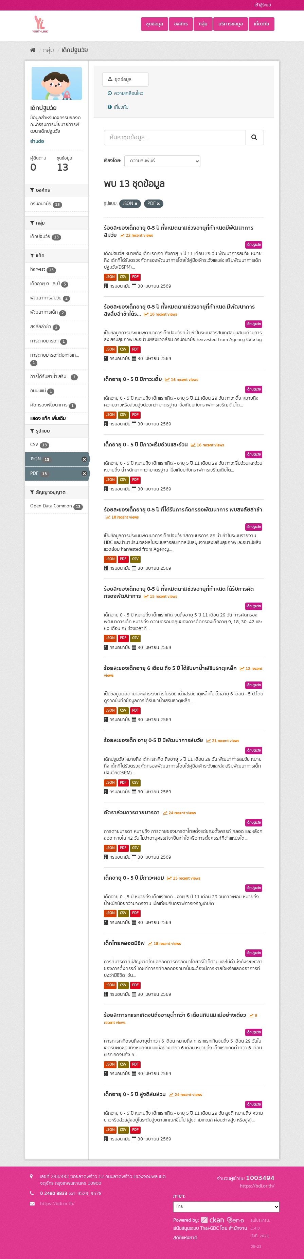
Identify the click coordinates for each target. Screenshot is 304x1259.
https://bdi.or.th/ (57, 1203)
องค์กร (181, 24)
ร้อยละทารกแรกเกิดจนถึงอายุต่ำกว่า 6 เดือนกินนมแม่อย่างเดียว (175, 1015)
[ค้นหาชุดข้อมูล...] (175, 137)
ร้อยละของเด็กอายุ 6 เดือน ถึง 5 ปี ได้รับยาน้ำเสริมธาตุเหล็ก (170, 668)
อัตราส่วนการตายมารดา (132, 812)
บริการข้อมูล (230, 24)
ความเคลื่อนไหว (125, 93)
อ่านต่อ (37, 141)
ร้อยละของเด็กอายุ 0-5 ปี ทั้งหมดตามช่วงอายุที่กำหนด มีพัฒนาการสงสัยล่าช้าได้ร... (179, 310)
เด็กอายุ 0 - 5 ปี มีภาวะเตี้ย (133, 379)
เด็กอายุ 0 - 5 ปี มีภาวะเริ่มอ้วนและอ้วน (146, 444)
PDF (135, 277)
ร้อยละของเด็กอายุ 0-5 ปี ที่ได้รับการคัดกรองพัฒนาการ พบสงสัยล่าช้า (183, 509)
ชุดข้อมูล (154, 24)
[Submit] (255, 137)
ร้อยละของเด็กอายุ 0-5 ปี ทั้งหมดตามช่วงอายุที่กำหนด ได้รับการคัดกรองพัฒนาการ (179, 593)
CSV (123, 277)
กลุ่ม (203, 24)
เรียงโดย (112, 161)
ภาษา (178, 1196)
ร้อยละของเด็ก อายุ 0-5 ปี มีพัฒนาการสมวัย (153, 740)
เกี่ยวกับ (261, 24)
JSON (110, 277)
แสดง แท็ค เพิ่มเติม (48, 418)
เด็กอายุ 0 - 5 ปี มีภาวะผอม (134, 878)
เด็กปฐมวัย (74, 50)
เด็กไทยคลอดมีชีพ (124, 943)
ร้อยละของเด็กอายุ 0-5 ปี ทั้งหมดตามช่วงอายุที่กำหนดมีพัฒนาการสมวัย (178, 231)
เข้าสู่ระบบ (262, 5)
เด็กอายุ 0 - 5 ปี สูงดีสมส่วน (135, 1094)
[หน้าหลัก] (33, 50)
